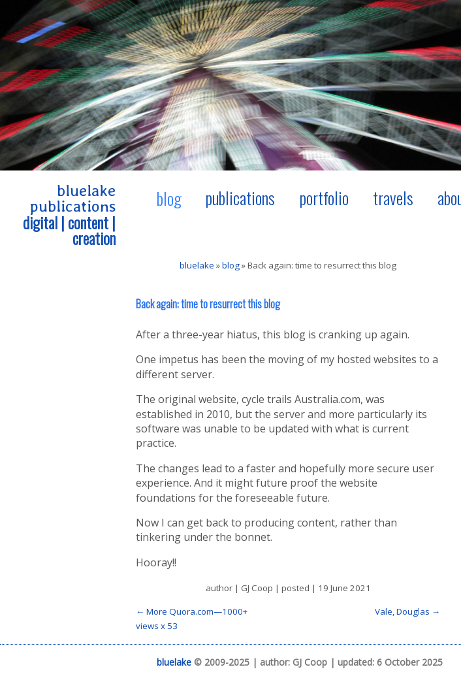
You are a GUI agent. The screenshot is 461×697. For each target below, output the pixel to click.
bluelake (197, 265)
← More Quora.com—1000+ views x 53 (191, 619)
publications (240, 197)
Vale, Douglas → (407, 611)
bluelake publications (73, 198)
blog (169, 198)
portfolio (324, 197)
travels (393, 197)
